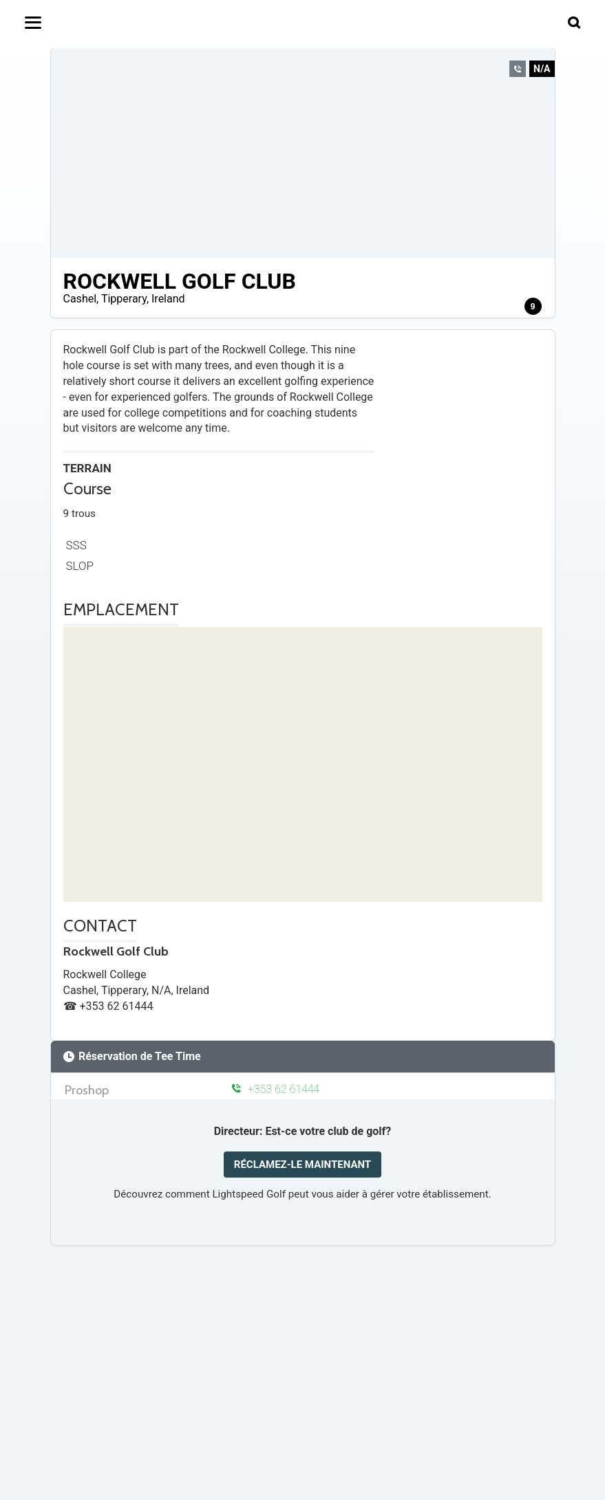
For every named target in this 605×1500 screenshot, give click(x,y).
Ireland (168, 298)
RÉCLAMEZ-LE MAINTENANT (302, 1164)
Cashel (80, 298)
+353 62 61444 (275, 1089)
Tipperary (124, 298)
